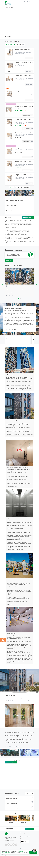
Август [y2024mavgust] (13, 679)
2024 (6, 676)
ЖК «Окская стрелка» (9, 811)
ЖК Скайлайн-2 (8, 815)
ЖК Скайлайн (7, 836)
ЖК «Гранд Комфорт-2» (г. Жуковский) (13, 824)
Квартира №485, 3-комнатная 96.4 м (23, 148)
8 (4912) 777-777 (9, 786)
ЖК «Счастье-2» (8, 820)
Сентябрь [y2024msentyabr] (10, 679)
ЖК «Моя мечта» (8, 810)
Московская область (25, 794)
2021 (20, 676)
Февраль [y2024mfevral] (29, 679)
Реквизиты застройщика (11, 756)
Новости (7, 839)
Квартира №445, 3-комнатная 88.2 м (23, 161)
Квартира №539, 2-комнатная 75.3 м (23, 75)
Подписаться (3, 640)
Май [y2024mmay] (21, 679)
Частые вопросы (25, 839)
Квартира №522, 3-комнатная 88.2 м (23, 91)
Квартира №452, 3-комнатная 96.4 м (23, 174)
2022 (15, 676)
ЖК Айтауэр (7, 817)
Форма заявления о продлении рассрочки (16, 766)
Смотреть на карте (10, 44)
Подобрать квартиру (27, 217)
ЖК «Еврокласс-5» (8, 831)
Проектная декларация (11, 761)
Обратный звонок (29, 786)
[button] (2, 284)
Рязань (22, 792)
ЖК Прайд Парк (8, 832)
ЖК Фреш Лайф (8, 834)
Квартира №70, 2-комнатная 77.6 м (23, 49)
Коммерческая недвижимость (12, 842)
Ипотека (28, 841)
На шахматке (20, 44)
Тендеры (12, 839)
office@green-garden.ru (10, 798)
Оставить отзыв (9, 260)
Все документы (30, 751)
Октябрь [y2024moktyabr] (6, 679)
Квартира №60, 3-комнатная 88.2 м (23, 62)
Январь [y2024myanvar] (6, 681)
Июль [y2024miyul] (16, 679)
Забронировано (29, 58)
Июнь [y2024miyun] (19, 679)
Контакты (7, 841)
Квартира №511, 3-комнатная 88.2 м (23, 119)
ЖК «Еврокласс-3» (8, 827)
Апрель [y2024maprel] (24, 679)
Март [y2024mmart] (27, 679)
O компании (17, 839)
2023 (11, 676)
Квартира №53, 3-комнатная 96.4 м (23, 106)
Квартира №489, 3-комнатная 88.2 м (23, 132)
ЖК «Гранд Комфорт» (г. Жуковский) (12, 825)
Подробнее (8, 293)
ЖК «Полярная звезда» (9, 813)
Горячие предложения (15, 841)
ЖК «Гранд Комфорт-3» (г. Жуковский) (13, 822)
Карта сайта (23, 842)
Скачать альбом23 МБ (10, 329)
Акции (23, 841)
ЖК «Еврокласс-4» (8, 829)
